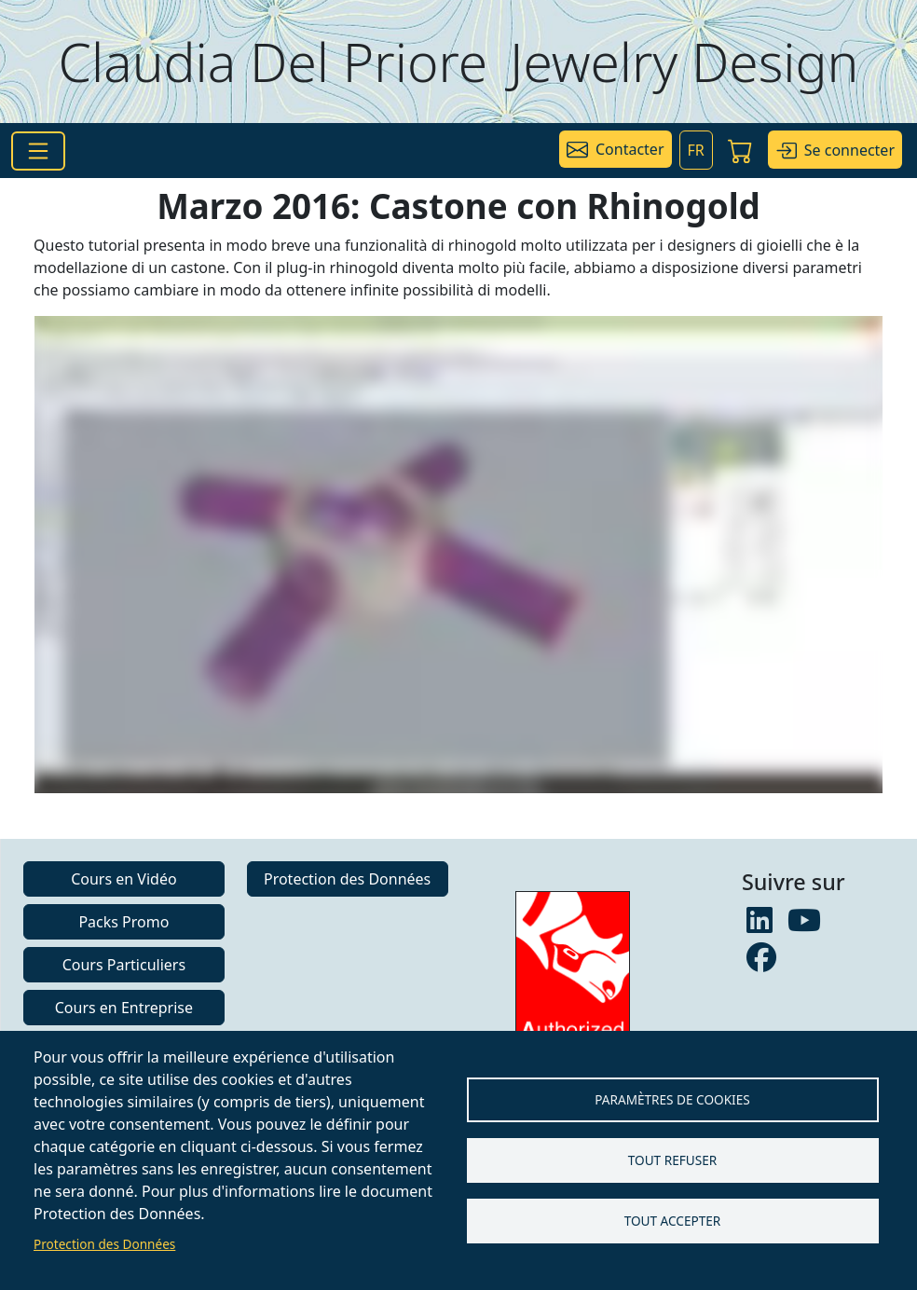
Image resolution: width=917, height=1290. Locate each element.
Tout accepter (672, 1220)
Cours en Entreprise (124, 1007)
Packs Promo (123, 922)
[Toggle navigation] (38, 151)
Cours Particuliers (123, 964)
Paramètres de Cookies (672, 1099)
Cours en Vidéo (123, 879)
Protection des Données (104, 1244)
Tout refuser (672, 1160)
